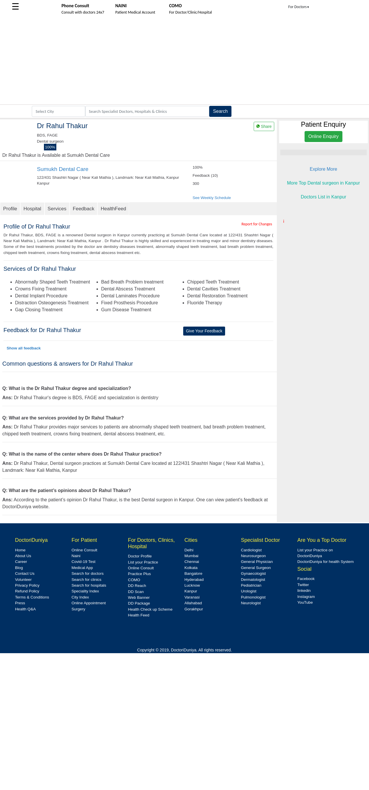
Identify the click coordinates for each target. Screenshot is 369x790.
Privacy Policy (27, 585)
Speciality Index (85, 591)
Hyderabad (194, 579)
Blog (19, 568)
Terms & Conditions (32, 597)
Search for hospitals (88, 585)
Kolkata (190, 568)
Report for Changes (257, 224)
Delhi (188, 550)
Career (21, 561)
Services (57, 208)
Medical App (82, 568)
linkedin (304, 590)
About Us (23, 556)
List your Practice (143, 562)
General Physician (257, 561)
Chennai (191, 561)
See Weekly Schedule (211, 198)
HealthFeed (113, 208)
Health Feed (138, 615)
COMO (134, 580)
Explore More (323, 169)
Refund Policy (27, 591)
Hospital (32, 208)
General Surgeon (256, 568)
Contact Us (24, 573)
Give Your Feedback (204, 331)
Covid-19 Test (83, 561)
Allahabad (193, 603)
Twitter (303, 585)
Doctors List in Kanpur (323, 196)
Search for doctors (87, 573)
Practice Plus (139, 574)
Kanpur (190, 591)
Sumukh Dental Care (62, 169)
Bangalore (193, 573)
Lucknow (192, 585)
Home (20, 550)
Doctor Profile (140, 556)
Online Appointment (88, 603)
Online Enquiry (323, 136)
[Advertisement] (185, 61)
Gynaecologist (253, 573)
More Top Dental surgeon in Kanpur (323, 183)
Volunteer (23, 579)
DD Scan (136, 592)
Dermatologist (253, 579)
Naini (75, 556)
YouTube (305, 602)
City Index (80, 597)
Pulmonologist (253, 597)
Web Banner (139, 597)
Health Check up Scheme (150, 609)
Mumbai (191, 556)
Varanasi (192, 597)
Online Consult (84, 550)
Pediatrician (251, 585)
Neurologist (251, 603)
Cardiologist (251, 550)
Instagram (306, 596)
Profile (10, 208)
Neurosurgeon (253, 556)
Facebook (306, 579)
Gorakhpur (193, 609)
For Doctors (299, 6)
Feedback (83, 208)
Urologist (249, 591)
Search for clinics (86, 579)
